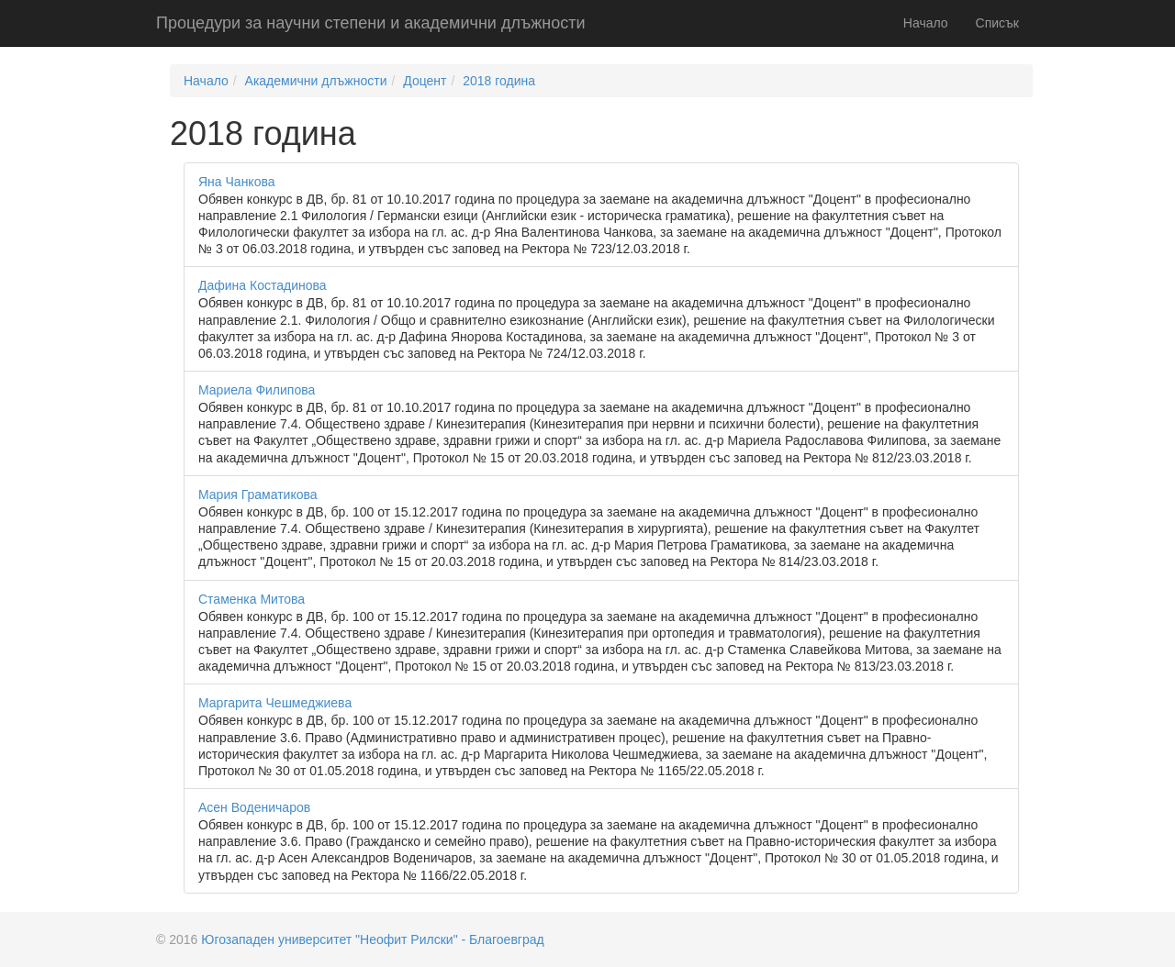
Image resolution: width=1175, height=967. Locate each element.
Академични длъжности (316, 80)
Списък (997, 23)
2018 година (499, 80)
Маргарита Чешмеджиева (275, 702)
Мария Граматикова (258, 494)
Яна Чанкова (236, 181)
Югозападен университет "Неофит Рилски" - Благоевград (372, 939)
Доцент (424, 80)
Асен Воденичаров (254, 807)
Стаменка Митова (251, 599)
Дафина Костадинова (262, 285)
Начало (925, 23)
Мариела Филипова (256, 390)
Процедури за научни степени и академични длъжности (370, 23)
